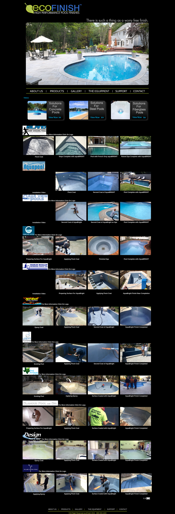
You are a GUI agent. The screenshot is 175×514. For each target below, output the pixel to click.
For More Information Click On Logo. (46, 304)
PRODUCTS (65, 509)
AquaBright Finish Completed (136, 327)
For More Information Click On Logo (59, 134)
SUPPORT (111, 509)
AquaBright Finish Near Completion (136, 293)
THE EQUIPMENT (94, 509)
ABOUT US (52, 509)
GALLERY (78, 509)
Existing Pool (39, 364)
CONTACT (123, 509)
